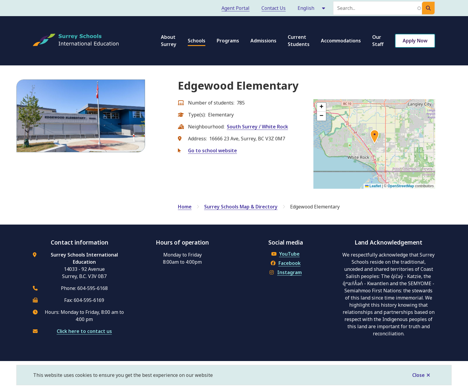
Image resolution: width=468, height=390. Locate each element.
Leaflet (373, 186)
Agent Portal (235, 8)
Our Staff (378, 40)
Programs (228, 40)
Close (418, 375)
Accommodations (341, 40)
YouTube (285, 254)
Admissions (263, 40)
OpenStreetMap (401, 186)
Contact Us (273, 8)
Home (185, 206)
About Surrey (168, 40)
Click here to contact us (84, 331)
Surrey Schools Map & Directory (241, 206)
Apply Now (415, 40)
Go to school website (212, 150)
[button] (374, 138)
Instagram (286, 272)
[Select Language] (312, 8)
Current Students (299, 40)
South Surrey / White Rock (257, 126)
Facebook (286, 263)
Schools (196, 40)
